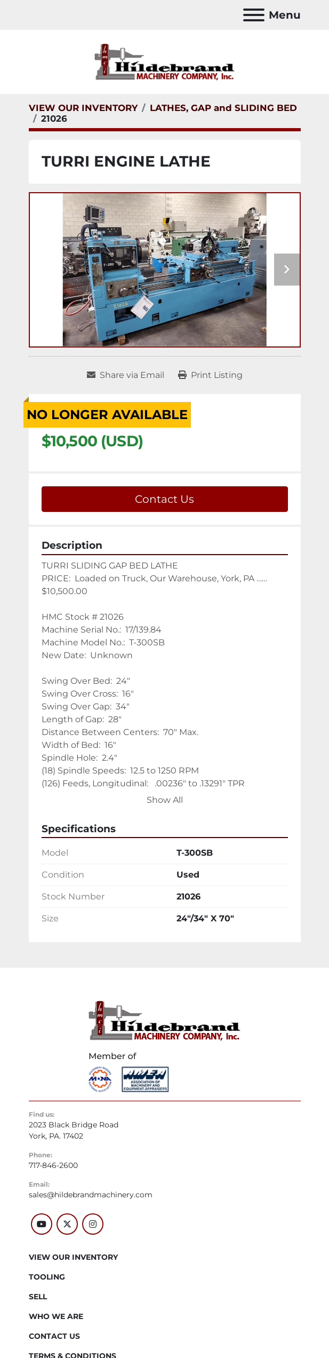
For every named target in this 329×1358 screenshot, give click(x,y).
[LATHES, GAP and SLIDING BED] (223, 107)
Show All (165, 800)
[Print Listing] (210, 375)
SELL (38, 1296)
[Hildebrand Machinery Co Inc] (164, 1020)
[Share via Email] (125, 375)
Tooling (47, 1277)
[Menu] (253, 15)
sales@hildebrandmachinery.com (91, 1194)
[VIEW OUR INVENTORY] (83, 107)
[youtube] (41, 1224)
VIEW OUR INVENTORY (73, 1257)
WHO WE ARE (56, 1316)
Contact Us (164, 499)
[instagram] (92, 1224)
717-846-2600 (53, 1165)
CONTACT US (54, 1336)
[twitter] (67, 1224)
